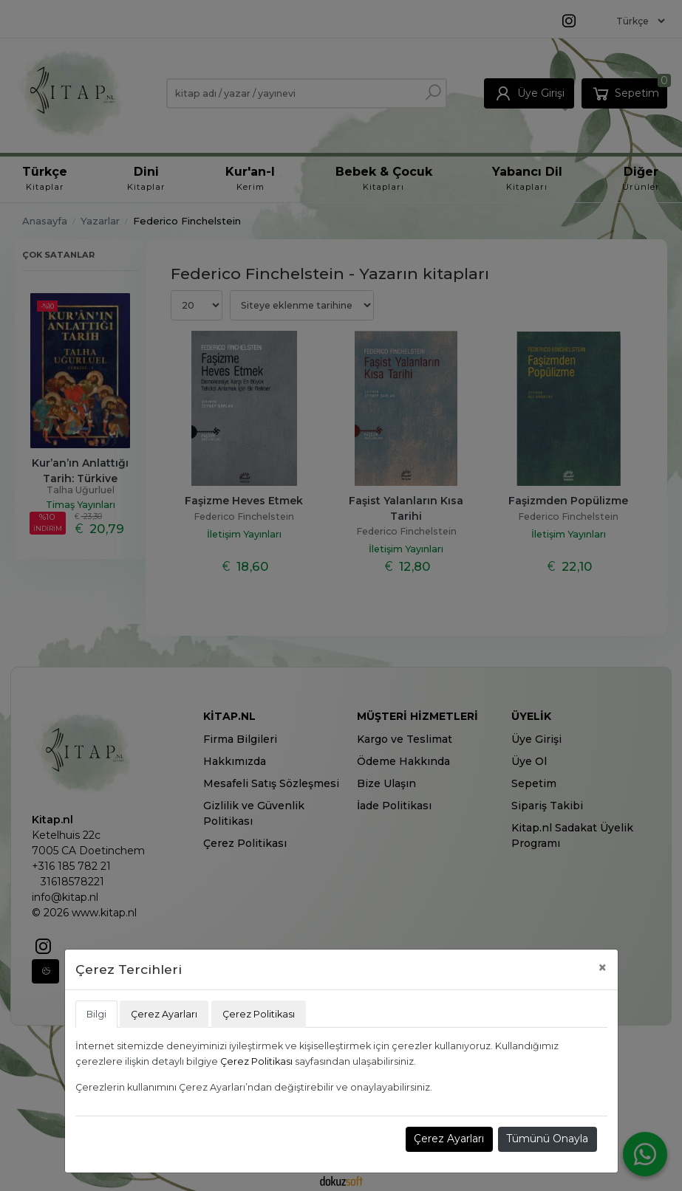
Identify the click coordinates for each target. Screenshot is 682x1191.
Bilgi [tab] (96, 1014)
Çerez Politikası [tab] (258, 1014)
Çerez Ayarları (449, 1138)
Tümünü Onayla (547, 1138)
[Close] (602, 968)
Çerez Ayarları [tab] (164, 1014)
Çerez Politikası (256, 1061)
